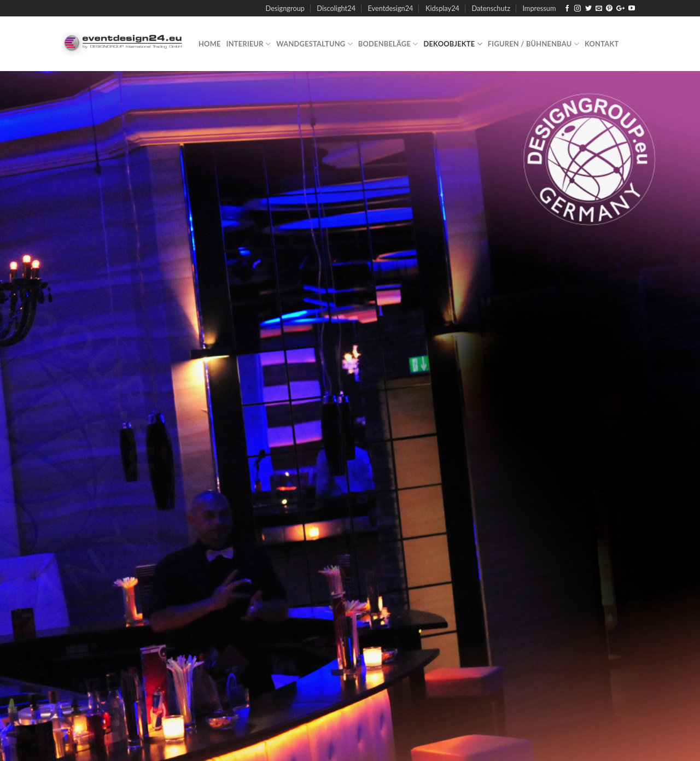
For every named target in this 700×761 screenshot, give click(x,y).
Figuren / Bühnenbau (533, 44)
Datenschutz (490, 8)
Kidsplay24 (442, 8)
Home (210, 43)
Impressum (539, 8)
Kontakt (602, 43)
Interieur (248, 44)
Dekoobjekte (452, 44)
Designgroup (285, 8)
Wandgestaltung (314, 44)
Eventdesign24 (390, 8)
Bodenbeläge (388, 44)
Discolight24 (336, 8)
